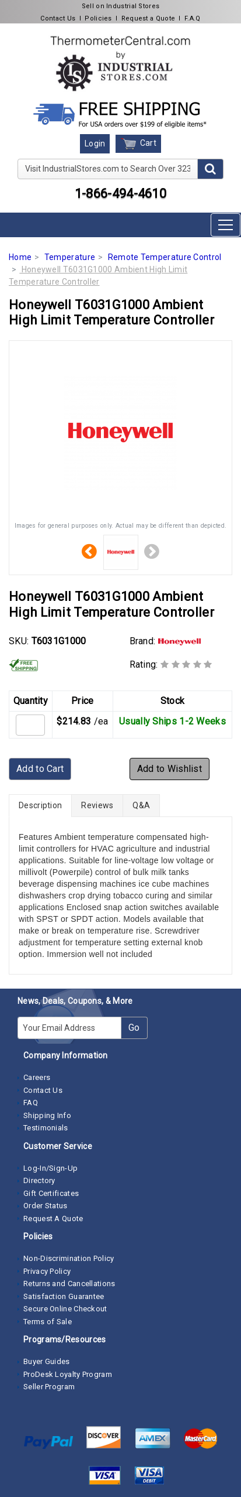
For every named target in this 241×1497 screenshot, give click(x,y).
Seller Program (49, 1386)
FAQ (30, 1102)
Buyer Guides (46, 1361)
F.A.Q (192, 18)
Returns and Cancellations (69, 1283)
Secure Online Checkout (65, 1308)
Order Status (45, 1205)
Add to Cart (40, 768)
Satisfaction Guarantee (63, 1296)
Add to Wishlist (169, 768)
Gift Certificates (51, 1193)
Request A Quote (53, 1218)
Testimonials (45, 1127)
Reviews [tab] (97, 805)
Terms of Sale (47, 1321)
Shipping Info (47, 1115)
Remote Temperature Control (165, 257)
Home (20, 257)
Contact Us (57, 18)
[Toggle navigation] (225, 225)
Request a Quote (148, 18)
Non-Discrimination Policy (68, 1258)
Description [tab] (40, 805)
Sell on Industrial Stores (121, 6)
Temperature (69, 257)
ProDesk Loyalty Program (67, 1374)
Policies (98, 18)
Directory (39, 1180)
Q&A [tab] (141, 805)
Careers (36, 1077)
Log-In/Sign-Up (50, 1168)
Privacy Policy (47, 1271)
